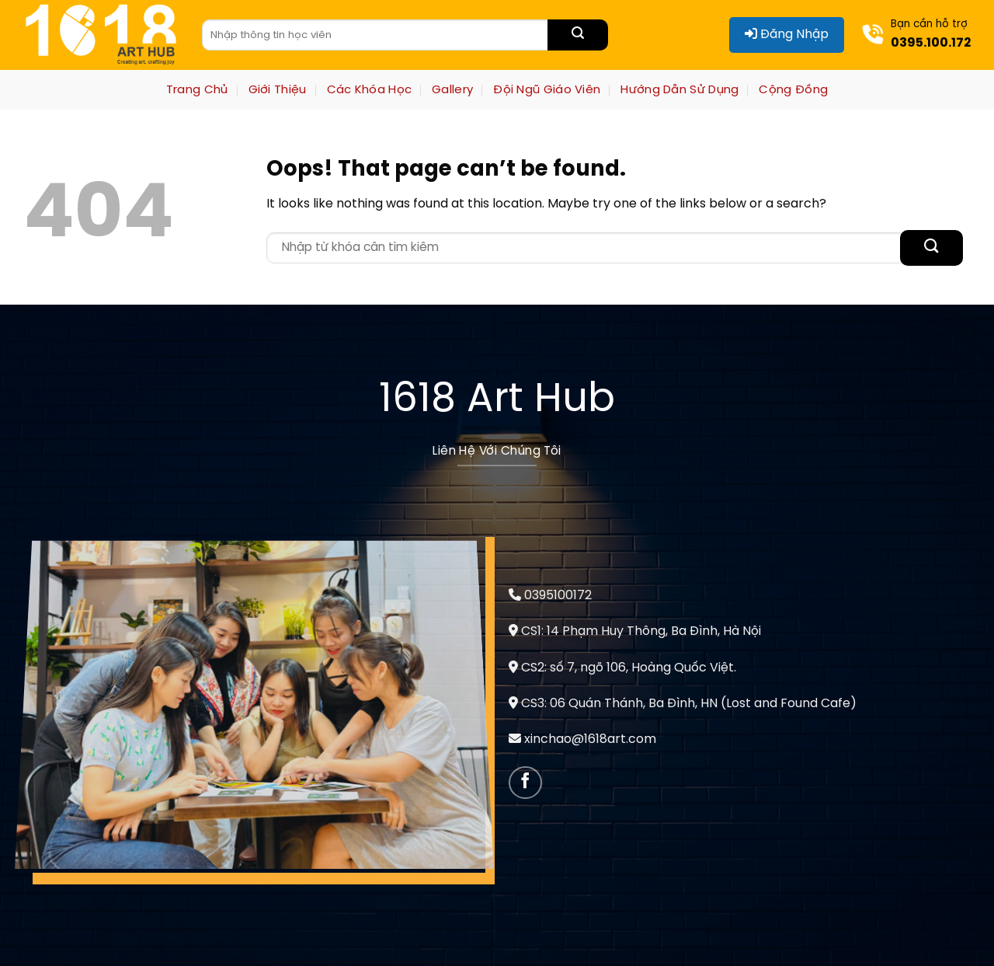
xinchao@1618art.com (590, 739)
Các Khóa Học (369, 90)
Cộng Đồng (793, 90)
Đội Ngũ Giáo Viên (546, 90)
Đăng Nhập (787, 34)
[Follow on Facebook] (525, 783)
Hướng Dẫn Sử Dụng (679, 90)
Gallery (452, 90)
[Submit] (577, 35)
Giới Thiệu (277, 90)
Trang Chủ (197, 90)
